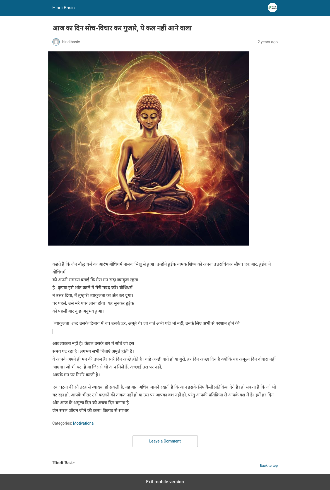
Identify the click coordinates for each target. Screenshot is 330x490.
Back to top (269, 465)
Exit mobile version (165, 481)
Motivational (84, 423)
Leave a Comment (165, 441)
